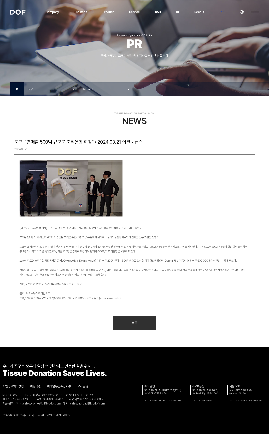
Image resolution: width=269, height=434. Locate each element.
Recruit (199, 12)
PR (221, 12)
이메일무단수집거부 (59, 386)
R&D (158, 12)
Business (80, 12)
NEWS (88, 89)
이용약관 (35, 386)
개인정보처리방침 (13, 386)
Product (108, 12)
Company (52, 12)
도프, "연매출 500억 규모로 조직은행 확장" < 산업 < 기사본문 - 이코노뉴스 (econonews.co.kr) (70, 298)
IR (177, 12)
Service (134, 12)
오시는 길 (83, 386)
